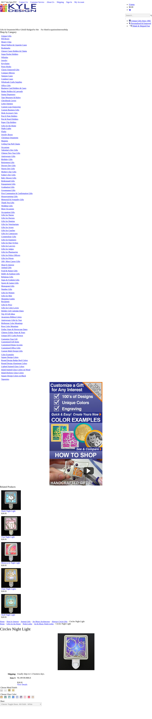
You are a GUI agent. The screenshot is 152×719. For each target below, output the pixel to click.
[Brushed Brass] (9, 690)
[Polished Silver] (5, 690)
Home (2, 621)
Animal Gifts (27, 621)
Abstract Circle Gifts (62, 621)
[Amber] (1, 697)
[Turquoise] (9, 697)
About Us (50, 2)
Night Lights (28, 624)
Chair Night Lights (8, 589)
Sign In (69, 2)
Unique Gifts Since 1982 (141, 21)
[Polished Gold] (13, 690)
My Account (79, 2)
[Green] (5, 697)
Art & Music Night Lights (46, 624)
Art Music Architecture (43, 621)
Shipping (60, 2)
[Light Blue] (17, 697)
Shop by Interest (13, 621)
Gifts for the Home (14, 624)
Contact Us (23, 2)
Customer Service (37, 2)
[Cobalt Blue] (13, 697)
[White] (32, 697)
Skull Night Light (8, 615)
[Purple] (21, 697)
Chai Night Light (8, 537)
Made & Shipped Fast (141, 26)
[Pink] (25, 697)
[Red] (28, 697)
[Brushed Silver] (1, 690)
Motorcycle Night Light (10, 563)
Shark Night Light (8, 511)
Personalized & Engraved (140, 23)
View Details (22, 685)
